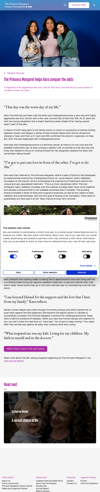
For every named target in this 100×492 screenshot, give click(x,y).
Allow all (82, 273)
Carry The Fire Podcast (46, 483)
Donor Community (10, 483)
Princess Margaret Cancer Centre (17, 486)
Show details (86, 266)
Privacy (83, 481)
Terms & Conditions (89, 483)
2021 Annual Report (14, 361)
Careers (70, 481)
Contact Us (72, 483)
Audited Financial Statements (49, 481)
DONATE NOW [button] (79, 5)
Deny (18, 273)
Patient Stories (15, 73)
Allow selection (50, 273)
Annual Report (42, 489)
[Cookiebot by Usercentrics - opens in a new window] (86, 219)
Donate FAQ (41, 486)
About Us (6, 481)
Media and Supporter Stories (14, 489)
